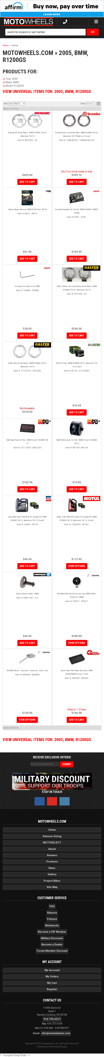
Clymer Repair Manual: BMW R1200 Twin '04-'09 (27, 209)
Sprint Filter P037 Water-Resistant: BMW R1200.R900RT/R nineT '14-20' (77, 672)
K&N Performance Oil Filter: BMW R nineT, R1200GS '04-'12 (76, 442)
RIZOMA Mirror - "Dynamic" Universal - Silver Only (27, 670)
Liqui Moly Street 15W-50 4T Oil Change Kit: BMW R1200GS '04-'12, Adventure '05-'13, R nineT (27, 519)
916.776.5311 (52, 1019)
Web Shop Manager (57, 1046)
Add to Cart (27, 258)
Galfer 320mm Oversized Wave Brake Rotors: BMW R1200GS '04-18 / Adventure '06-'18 (76, 288)
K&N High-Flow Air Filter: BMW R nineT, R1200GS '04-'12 (27, 442)
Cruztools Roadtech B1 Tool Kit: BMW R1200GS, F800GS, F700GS (76, 211)
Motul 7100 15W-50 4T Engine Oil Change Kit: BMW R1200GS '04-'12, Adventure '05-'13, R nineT (77, 519)
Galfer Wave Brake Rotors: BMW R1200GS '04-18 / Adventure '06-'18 (27, 365)
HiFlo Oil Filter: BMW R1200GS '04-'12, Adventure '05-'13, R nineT (77, 365)
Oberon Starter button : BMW (27, 594)
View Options (76, 566)
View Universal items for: (47, 739)
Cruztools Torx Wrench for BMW (27, 286)
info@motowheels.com (56, 1033)
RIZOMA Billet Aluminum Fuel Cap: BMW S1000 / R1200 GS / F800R (76, 595)
